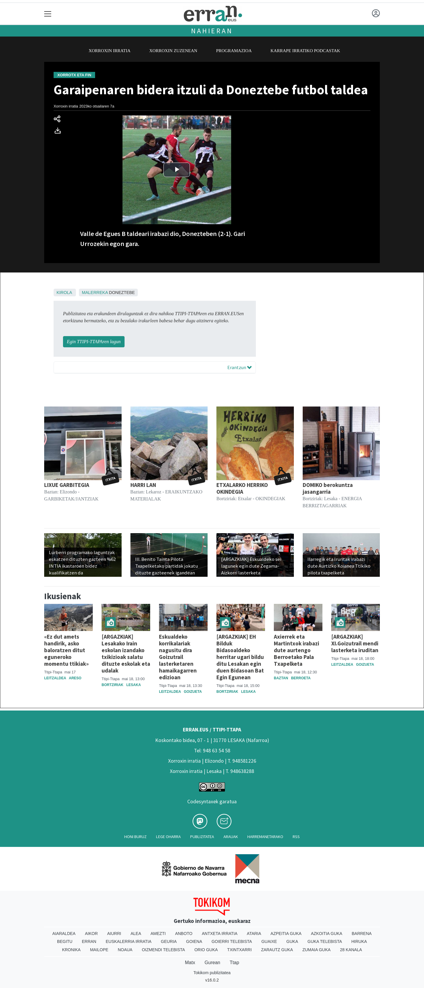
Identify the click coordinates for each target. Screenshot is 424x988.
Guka (292, 941)
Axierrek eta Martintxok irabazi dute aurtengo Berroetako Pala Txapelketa (296, 650)
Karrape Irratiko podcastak (305, 50)
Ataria (254, 933)
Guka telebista (324, 941)
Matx (190, 962)
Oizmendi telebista (163, 949)
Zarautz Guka (277, 949)
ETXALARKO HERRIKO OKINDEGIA (242, 488)
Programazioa (234, 50)
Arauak (230, 836)
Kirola (64, 292)
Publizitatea (202, 836)
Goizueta (193, 692)
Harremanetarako (265, 836)
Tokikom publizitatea (212, 972)
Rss (296, 836)
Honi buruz (135, 836)
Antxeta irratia (220, 933)
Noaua (125, 949)
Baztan (281, 678)
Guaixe (269, 941)
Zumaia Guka (316, 949)
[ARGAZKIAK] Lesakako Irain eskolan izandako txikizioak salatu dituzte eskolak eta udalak (126, 653)
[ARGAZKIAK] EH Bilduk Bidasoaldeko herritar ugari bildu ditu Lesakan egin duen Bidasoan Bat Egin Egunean (240, 657)
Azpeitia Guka (286, 933)
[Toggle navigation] (48, 14)
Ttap (234, 962)
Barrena (362, 933)
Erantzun (239, 367)
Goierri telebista (231, 941)
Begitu (64, 941)
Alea (135, 933)
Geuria (169, 941)
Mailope (99, 949)
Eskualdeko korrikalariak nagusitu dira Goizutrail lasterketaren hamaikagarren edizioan (178, 657)
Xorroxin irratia (109, 50)
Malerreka (95, 292)
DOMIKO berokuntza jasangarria (328, 488)
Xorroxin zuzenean (173, 50)
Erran (89, 941)
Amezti (157, 933)
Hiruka (359, 941)
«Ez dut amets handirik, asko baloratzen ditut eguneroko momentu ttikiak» (66, 650)
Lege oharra (168, 836)
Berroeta (300, 678)
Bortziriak (112, 685)
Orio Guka (206, 949)
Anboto (184, 933)
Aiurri (114, 933)
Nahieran (212, 30)
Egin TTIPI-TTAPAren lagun (94, 341)
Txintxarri (239, 949)
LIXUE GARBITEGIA (66, 484)
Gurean (212, 962)
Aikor (91, 933)
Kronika (71, 949)
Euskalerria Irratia (128, 941)
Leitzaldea (55, 678)
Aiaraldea (64, 933)
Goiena (194, 941)
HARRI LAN (143, 484)
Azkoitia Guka (326, 933)
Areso (75, 678)
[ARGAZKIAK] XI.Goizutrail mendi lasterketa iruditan (354, 643)
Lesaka (133, 685)
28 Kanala (351, 949)
